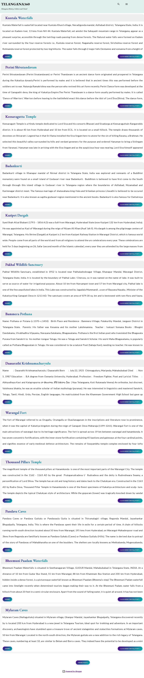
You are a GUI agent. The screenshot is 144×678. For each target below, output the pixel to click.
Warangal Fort (15, 412)
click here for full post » (130, 56)
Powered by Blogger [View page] (72, 671)
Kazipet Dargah (16, 215)
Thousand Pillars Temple (23, 462)
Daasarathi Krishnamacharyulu (28, 363)
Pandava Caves (15, 511)
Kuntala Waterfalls (19, 18)
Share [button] (7, 56)
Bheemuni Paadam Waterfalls (26, 560)
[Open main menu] (126, 4)
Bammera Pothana (18, 314)
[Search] (118, 4)
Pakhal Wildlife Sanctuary (24, 264)
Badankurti (13, 166)
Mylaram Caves (16, 610)
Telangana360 (15, 4)
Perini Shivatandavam (21, 67)
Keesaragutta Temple (20, 116)
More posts (82, 662)
